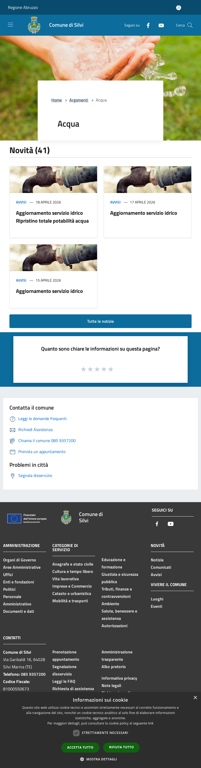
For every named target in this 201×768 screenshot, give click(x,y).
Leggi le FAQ (63, 681)
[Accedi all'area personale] (178, 8)
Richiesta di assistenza (73, 688)
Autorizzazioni (114, 625)
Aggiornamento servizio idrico (143, 213)
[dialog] (100, 730)
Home (56, 100)
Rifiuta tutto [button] (121, 747)
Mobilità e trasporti (70, 601)
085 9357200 (33, 674)
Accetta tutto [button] (80, 747)
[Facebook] (146, 25)
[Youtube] (159, 25)
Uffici (8, 574)
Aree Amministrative (22, 567)
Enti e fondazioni (18, 582)
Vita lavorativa (65, 579)
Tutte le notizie (100, 321)
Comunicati (161, 567)
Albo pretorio (114, 666)
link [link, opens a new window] (151, 723)
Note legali (111, 685)
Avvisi (21, 202)
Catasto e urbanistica (71, 593)
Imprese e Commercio (72, 586)
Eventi (156, 606)
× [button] (195, 698)
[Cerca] (190, 25)
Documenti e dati (18, 611)
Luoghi (157, 599)
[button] (100, 759)
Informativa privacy (119, 678)
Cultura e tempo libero (72, 571)
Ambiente (110, 603)
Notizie (157, 560)
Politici (9, 589)
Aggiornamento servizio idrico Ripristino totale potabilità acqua (52, 217)
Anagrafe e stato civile (72, 564)
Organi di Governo (19, 560)
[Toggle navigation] (10, 25)
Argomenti (78, 100)
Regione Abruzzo (23, 7)
